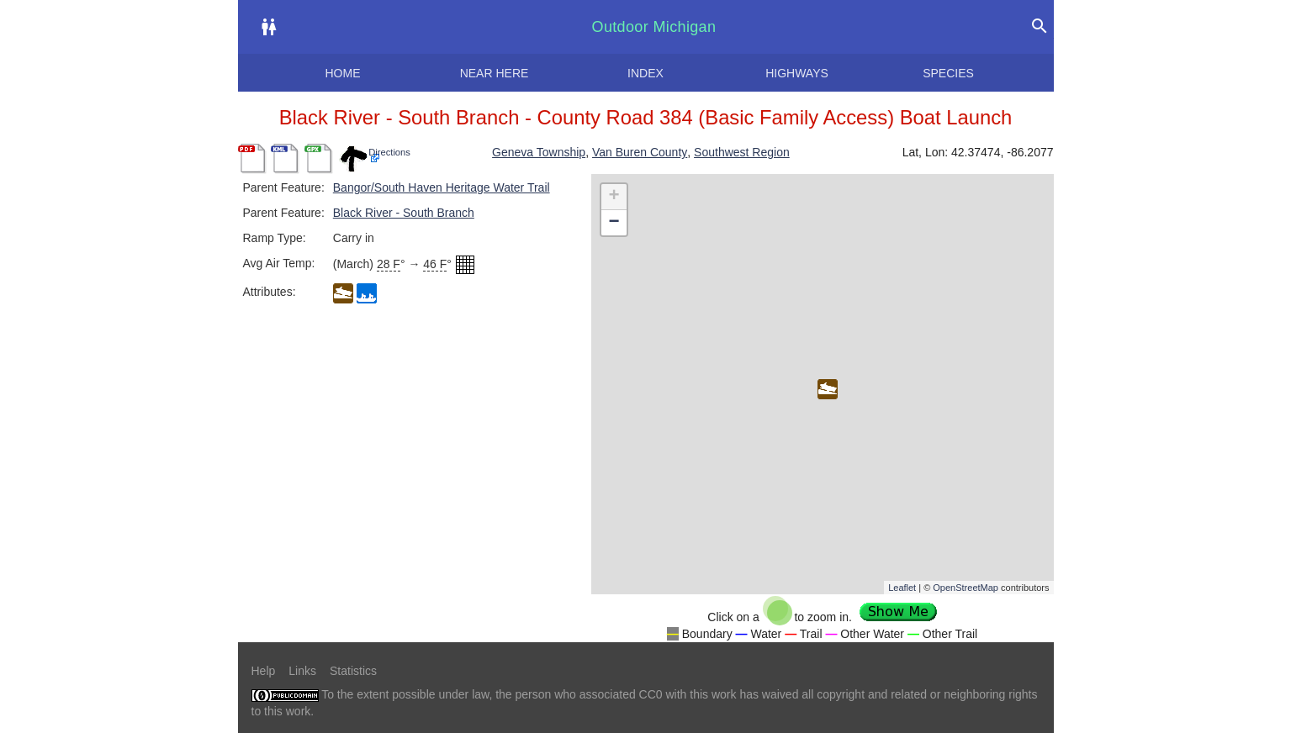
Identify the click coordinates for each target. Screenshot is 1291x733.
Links (302, 671)
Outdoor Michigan (654, 26)
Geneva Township (538, 152)
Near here (494, 73)
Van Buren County (639, 152)
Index (645, 73)
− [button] (613, 222)
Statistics (353, 671)
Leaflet (902, 588)
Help (263, 671)
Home (343, 73)
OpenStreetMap (965, 588)
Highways (796, 73)
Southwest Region (742, 152)
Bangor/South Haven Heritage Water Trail (441, 187)
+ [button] (613, 196)
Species (948, 73)
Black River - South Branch (403, 212)
